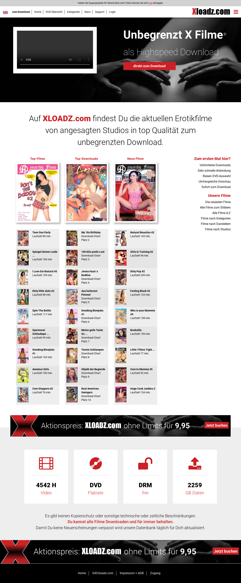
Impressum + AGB (132, 573)
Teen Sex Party (38, 234)
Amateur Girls (38, 371)
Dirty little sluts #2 (38, 293)
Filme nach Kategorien (216, 218)
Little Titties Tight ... (135, 351)
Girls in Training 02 (135, 253)
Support (99, 11)
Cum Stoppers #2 (38, 390)
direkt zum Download (149, 66)
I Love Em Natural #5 (38, 273)
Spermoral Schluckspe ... (38, 333)
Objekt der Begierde (86, 373)
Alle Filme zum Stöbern (215, 207)
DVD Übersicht (54, 11)
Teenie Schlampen (86, 353)
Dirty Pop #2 (135, 273)
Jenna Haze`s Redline (86, 277)
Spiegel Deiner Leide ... (38, 255)
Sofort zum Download (216, 187)
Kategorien (73, 11)
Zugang (155, 573)
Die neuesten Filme (218, 202)
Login (112, 11)
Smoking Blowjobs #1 (38, 353)
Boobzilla (135, 332)
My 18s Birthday (86, 236)
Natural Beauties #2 (135, 234)
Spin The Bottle (38, 312)
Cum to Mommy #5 (135, 371)
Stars (87, 11)
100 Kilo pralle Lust (86, 255)
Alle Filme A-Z (221, 213)
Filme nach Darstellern (216, 224)
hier (150, 3)
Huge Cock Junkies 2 (135, 390)
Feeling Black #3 (135, 293)
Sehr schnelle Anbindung (214, 170)
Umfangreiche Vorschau (215, 181)
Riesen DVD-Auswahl (217, 176)
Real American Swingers (86, 394)
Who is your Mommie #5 (135, 314)
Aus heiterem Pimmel (86, 296)
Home (37, 11)
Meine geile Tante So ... (86, 335)
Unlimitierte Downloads (215, 165)
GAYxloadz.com (102, 573)
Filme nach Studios (218, 229)
